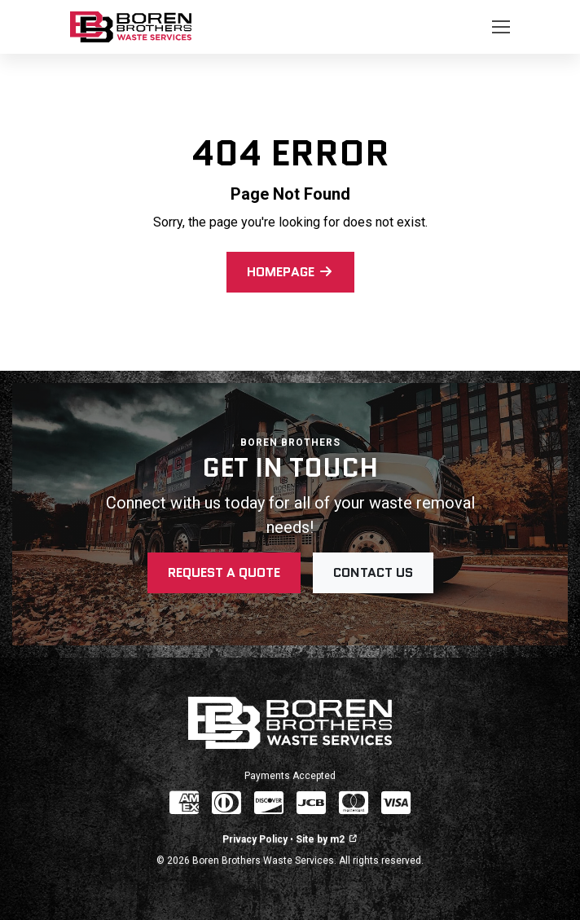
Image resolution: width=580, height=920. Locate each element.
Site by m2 (326, 839)
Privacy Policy (255, 839)
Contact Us (373, 572)
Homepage (290, 271)
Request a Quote (224, 572)
